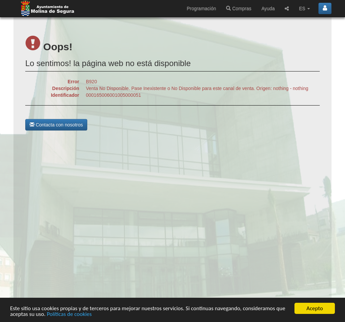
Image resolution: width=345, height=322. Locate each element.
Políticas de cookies (69, 314)
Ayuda (268, 8)
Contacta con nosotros (56, 124)
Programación (201, 8)
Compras (238, 8)
